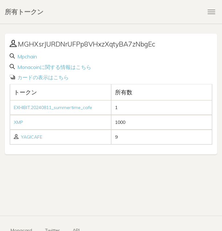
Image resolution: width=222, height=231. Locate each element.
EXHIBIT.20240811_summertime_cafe (53, 107)
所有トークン (24, 12)
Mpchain (26, 56)
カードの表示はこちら (42, 77)
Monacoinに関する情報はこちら (53, 67)
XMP (18, 122)
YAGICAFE (31, 137)
